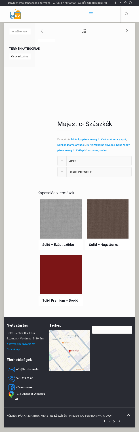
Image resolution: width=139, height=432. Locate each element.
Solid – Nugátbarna (104, 245)
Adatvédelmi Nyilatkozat (21, 344)
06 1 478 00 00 (66, 3)
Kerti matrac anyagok (113, 139)
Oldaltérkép (13, 349)
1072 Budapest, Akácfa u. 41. (26, 396)
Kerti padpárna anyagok (71, 145)
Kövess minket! (20, 387)
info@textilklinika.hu (94, 3)
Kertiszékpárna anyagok (101, 145)
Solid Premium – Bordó (60, 300)
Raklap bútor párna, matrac (92, 150)
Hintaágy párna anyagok (85, 139)
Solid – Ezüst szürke (58, 245)
